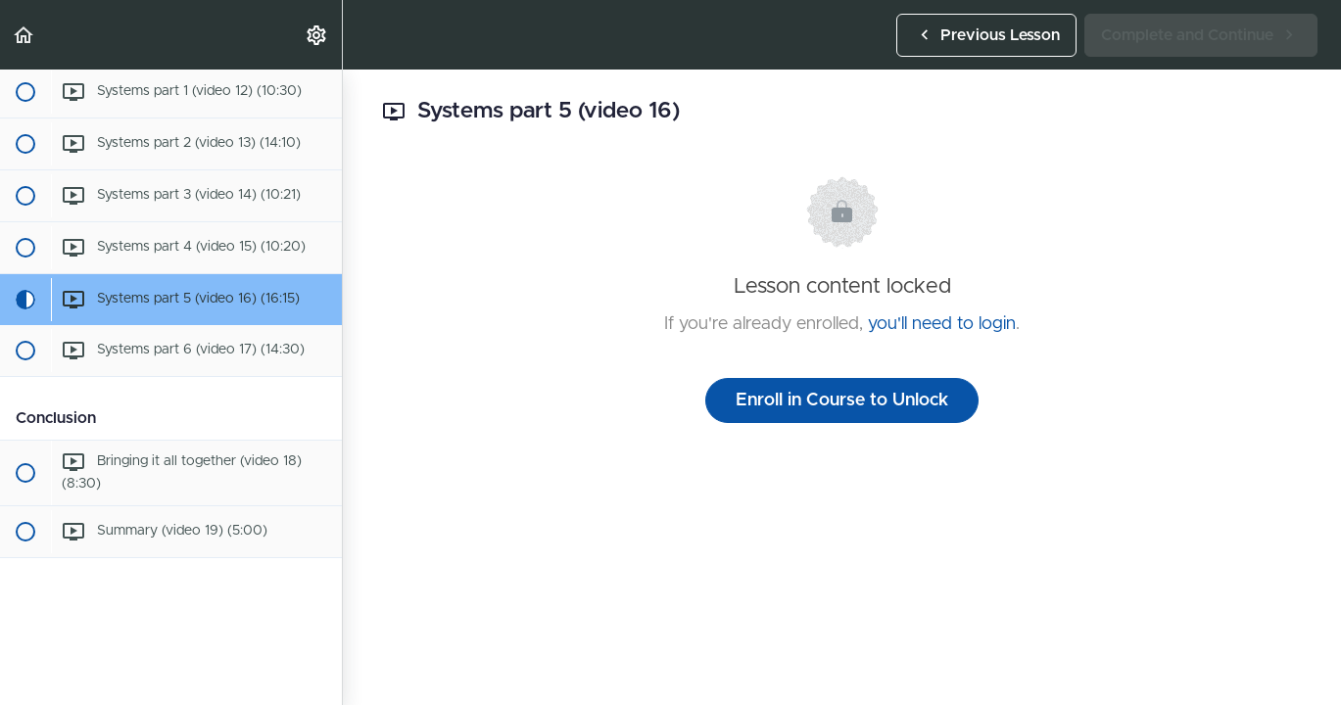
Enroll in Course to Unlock (842, 400)
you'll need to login (942, 324)
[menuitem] (317, 35)
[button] (24, 35)
